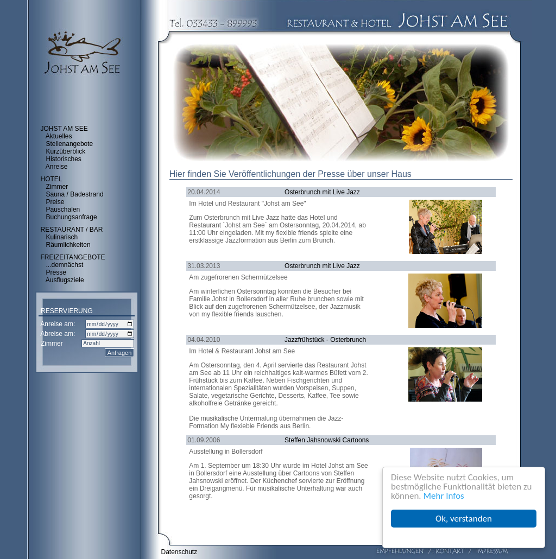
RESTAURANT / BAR (72, 229)
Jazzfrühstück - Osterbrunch (325, 340)
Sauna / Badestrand (75, 194)
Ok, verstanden (463, 518)
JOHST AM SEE (64, 128)
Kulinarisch (62, 237)
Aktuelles (59, 136)
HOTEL (51, 179)
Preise (55, 202)
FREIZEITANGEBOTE (73, 257)
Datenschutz (179, 552)
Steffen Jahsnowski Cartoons (327, 440)
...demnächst (65, 265)
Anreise (57, 166)
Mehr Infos (444, 495)
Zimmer (57, 186)
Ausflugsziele (65, 280)
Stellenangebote (69, 144)
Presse (56, 272)
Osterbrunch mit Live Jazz (322, 192)
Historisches (63, 159)
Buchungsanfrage (71, 217)
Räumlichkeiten (68, 245)
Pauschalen (63, 209)
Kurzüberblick (66, 151)
